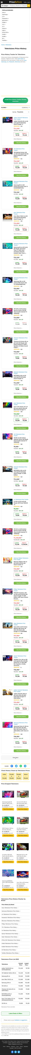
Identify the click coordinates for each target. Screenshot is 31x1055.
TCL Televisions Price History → (10, 927)
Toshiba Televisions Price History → (11, 953)
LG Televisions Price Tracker (21, 499)
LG (3, 16)
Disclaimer (26, 1046)
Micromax (4, 20)
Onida (3, 34)
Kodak (3, 36)
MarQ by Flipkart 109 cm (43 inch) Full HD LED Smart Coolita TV (20, 563)
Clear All (25, 107)
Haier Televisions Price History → (10, 937)
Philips (4, 22)
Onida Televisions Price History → (10, 943)
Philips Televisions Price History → (10, 924)
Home (4, 1046)
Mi (2, 38)
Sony (3, 12)
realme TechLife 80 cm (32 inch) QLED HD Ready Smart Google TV (21, 123)
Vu (3, 26)
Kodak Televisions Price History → (10, 946)
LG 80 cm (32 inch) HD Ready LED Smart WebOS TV (21, 503)
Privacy (21, 1046)
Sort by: (14, 112)
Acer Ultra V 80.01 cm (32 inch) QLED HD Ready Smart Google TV (21, 217)
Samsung (4, 14)
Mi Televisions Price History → (9, 950)
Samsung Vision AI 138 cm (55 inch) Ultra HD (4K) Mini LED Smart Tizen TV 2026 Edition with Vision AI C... (21, 729)
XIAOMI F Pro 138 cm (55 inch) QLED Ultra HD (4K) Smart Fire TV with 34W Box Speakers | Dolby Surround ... (21, 662)
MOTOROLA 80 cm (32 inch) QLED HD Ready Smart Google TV (20, 377)
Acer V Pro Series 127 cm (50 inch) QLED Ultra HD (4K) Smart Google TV (21, 408)
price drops (20, 58)
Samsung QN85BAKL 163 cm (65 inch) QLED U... (7, 882)
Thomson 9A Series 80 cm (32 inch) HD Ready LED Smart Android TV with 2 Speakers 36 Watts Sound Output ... (21, 344)
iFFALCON (5, 32)
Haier (3, 30)
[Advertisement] (15, 79)
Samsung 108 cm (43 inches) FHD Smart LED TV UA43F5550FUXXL (20, 283)
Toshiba (4, 40)
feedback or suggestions (21, 1020)
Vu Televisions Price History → (9, 930)
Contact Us (13, 1046)
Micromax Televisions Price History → (11, 920)
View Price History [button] (21, 142)
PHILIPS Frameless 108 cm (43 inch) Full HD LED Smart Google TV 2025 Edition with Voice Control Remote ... (21, 595)
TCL (3, 24)
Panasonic (5, 18)
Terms (17, 1046)
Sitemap (8, 1046)
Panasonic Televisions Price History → (11, 917)
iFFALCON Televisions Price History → (12, 940)
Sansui (4, 28)
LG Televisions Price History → (10, 914)
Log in (28, 2)
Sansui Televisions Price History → (11, 933)
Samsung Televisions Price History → (11, 911)
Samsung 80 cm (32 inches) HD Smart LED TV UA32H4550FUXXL (21, 186)
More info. (6, 1035)
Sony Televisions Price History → (10, 907)
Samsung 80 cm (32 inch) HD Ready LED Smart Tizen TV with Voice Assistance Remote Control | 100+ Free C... (21, 250)
